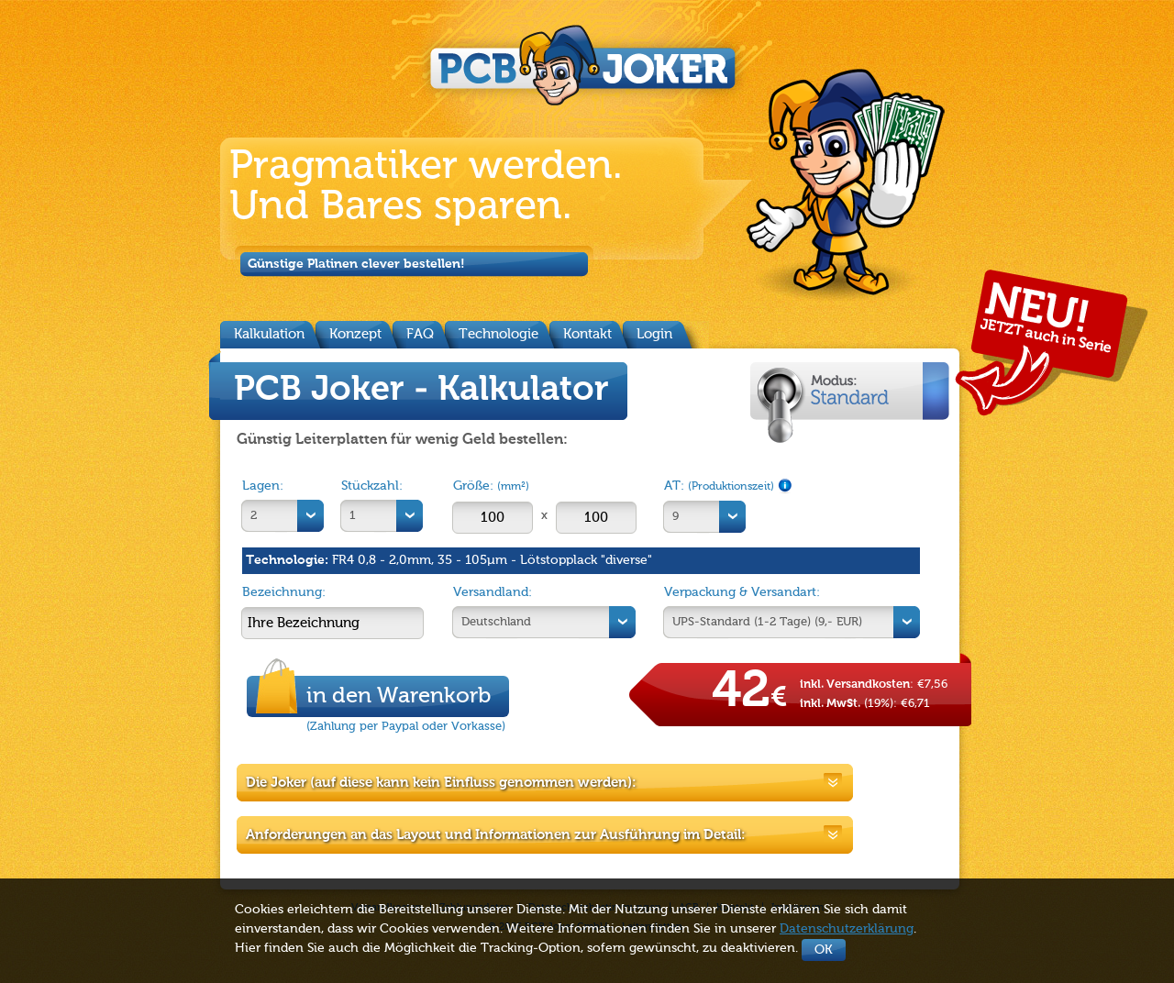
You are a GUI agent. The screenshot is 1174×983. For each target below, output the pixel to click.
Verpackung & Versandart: (742, 592)
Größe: (491, 486)
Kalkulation (269, 334)
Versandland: (492, 592)
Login (654, 334)
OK (823, 950)
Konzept (355, 334)
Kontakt (587, 334)
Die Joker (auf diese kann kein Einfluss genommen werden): (441, 783)
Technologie (498, 334)
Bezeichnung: (284, 592)
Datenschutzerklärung (847, 928)
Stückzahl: (372, 486)
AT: (728, 486)
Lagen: (262, 486)
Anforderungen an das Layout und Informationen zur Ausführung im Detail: (496, 835)
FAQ (420, 334)
